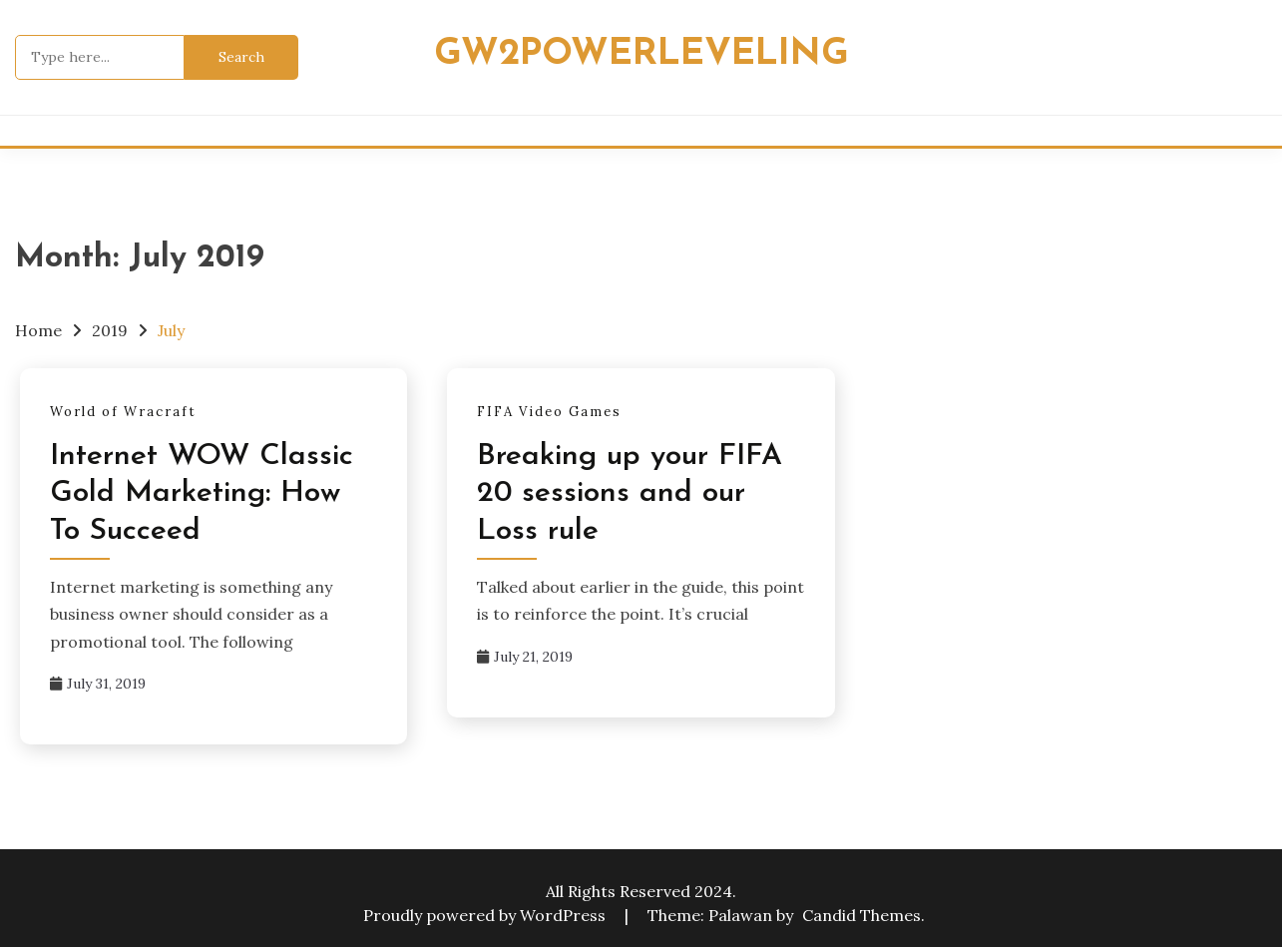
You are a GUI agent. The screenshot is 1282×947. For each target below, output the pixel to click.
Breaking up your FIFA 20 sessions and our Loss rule (629, 494)
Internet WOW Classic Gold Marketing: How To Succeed (201, 494)
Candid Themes (861, 915)
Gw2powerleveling (641, 54)
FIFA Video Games (549, 411)
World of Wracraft (123, 411)
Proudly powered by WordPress (486, 915)
